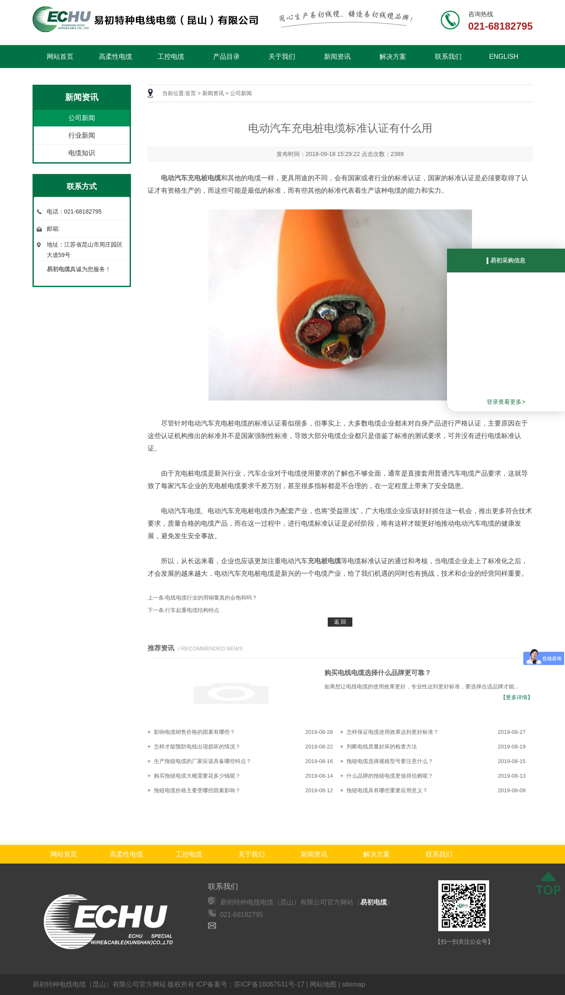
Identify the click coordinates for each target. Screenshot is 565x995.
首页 (190, 93)
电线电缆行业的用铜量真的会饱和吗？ (211, 597)
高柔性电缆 (115, 56)
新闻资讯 (337, 56)
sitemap (353, 984)
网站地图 (323, 984)
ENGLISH (503, 56)
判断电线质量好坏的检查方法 (382, 746)
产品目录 (226, 56)
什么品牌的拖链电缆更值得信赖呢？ (390, 776)
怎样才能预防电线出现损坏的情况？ (197, 746)
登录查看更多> (506, 401)
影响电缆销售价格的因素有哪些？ (194, 732)
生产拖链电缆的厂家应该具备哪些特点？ (202, 761)
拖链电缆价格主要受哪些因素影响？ (197, 790)
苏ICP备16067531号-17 (269, 984)
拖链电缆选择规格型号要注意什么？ (390, 761)
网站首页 (60, 56)
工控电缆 (171, 56)
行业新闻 (81, 135)
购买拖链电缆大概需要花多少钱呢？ (197, 776)
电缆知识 (81, 152)
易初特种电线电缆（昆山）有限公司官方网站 (99, 984)
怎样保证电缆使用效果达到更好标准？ (393, 732)
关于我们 (282, 56)
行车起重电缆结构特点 (192, 610)
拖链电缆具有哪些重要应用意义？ (387, 790)
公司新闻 (81, 117)
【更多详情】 (516, 697)
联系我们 (448, 56)
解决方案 (392, 56)
